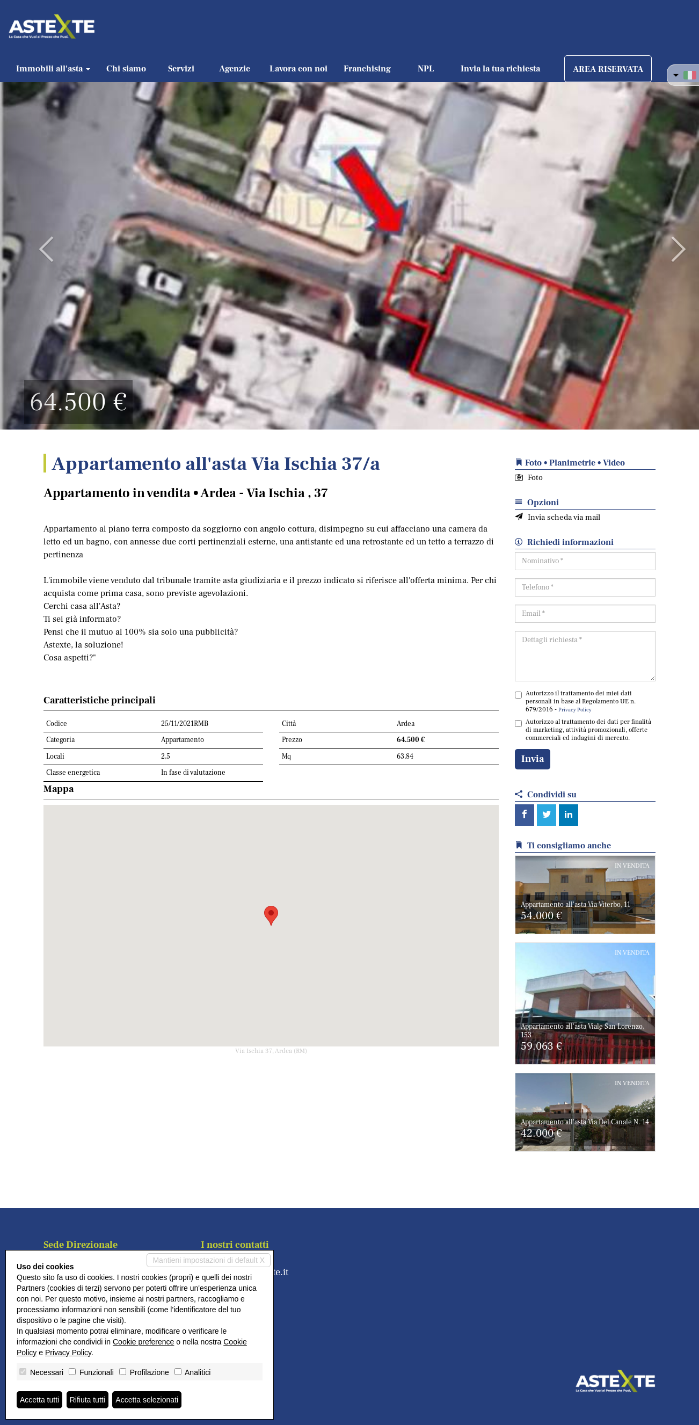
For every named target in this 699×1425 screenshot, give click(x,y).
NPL (426, 68)
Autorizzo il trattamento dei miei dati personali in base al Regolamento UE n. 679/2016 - (575, 701)
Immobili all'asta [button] (53, 68)
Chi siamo (126, 68)
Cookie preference (143, 1341)
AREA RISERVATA (608, 69)
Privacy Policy (575, 709)
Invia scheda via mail (557, 517)
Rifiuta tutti (87, 1399)
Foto (529, 477)
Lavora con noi (298, 68)
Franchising (367, 68)
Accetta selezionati (146, 1399)
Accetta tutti (39, 1399)
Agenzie (234, 68)
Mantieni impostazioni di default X (208, 1260)
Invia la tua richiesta (500, 68)
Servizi (181, 68)
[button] (35, 242)
